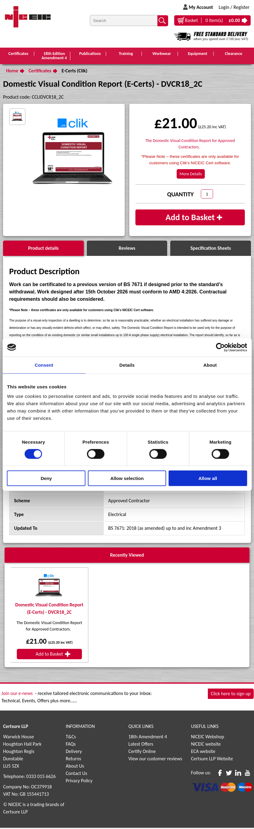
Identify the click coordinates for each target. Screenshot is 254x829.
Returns (73, 760)
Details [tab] (127, 364)
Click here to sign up (231, 695)
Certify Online (142, 752)
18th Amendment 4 (147, 738)
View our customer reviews (155, 760)
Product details (43, 249)
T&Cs (71, 738)
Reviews (127, 249)
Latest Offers (140, 745)
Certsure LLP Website (212, 760)
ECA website (203, 752)
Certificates (39, 72)
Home (12, 72)
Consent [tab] (44, 364)
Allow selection (127, 478)
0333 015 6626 (41, 777)
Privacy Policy (79, 782)
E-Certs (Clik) (74, 72)
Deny (46, 478)
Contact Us (76, 774)
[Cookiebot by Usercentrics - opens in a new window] (220, 347)
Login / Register (234, 7)
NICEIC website (206, 745)
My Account (201, 7)
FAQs (71, 745)
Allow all (207, 478)
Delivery (74, 752)
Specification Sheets (210, 249)
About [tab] (210, 364)
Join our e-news (17, 694)
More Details (191, 175)
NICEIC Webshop (207, 738)
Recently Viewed (127, 556)
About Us (75, 767)
